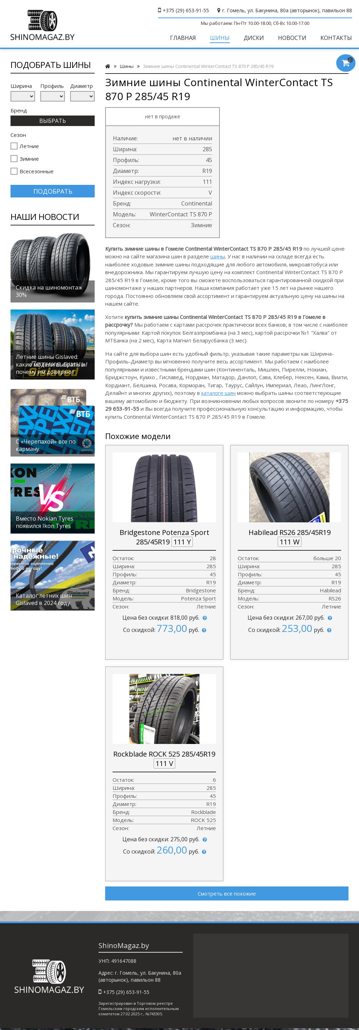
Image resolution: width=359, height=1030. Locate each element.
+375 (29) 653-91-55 (186, 10)
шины (217, 256)
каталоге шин (218, 392)
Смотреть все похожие (227, 893)
